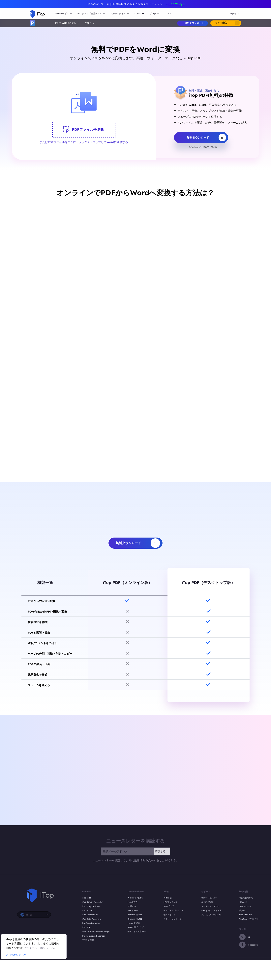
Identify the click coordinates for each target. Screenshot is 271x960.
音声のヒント (169, 914)
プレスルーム (245, 906)
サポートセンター (209, 898)
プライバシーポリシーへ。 (40, 948)
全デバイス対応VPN (137, 931)
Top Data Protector (91, 923)
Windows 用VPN (135, 898)
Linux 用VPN (134, 923)
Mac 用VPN (133, 902)
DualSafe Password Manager (96, 931)
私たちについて (246, 898)
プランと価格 (88, 940)
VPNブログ (169, 906)
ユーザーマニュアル (210, 906)
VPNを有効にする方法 (211, 910)
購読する (160, 851)
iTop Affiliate (245, 914)
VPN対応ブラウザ (136, 927)
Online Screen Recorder (93, 936)
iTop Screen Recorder (92, 902)
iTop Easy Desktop (91, 906)
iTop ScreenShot (90, 914)
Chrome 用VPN (135, 919)
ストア (168, 13)
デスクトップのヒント (173, 910)
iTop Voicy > (176, 4)
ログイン (234, 13)
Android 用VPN (135, 914)
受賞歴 (242, 910)
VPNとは (168, 898)
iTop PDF (86, 927)
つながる (243, 902)
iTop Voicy (87, 910)
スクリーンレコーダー (173, 919)
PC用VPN (132, 906)
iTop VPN (86, 898)
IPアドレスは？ (171, 902)
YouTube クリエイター (249, 919)
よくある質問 (207, 902)
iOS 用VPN (133, 910)
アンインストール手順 (211, 914)
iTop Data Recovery (91, 919)
